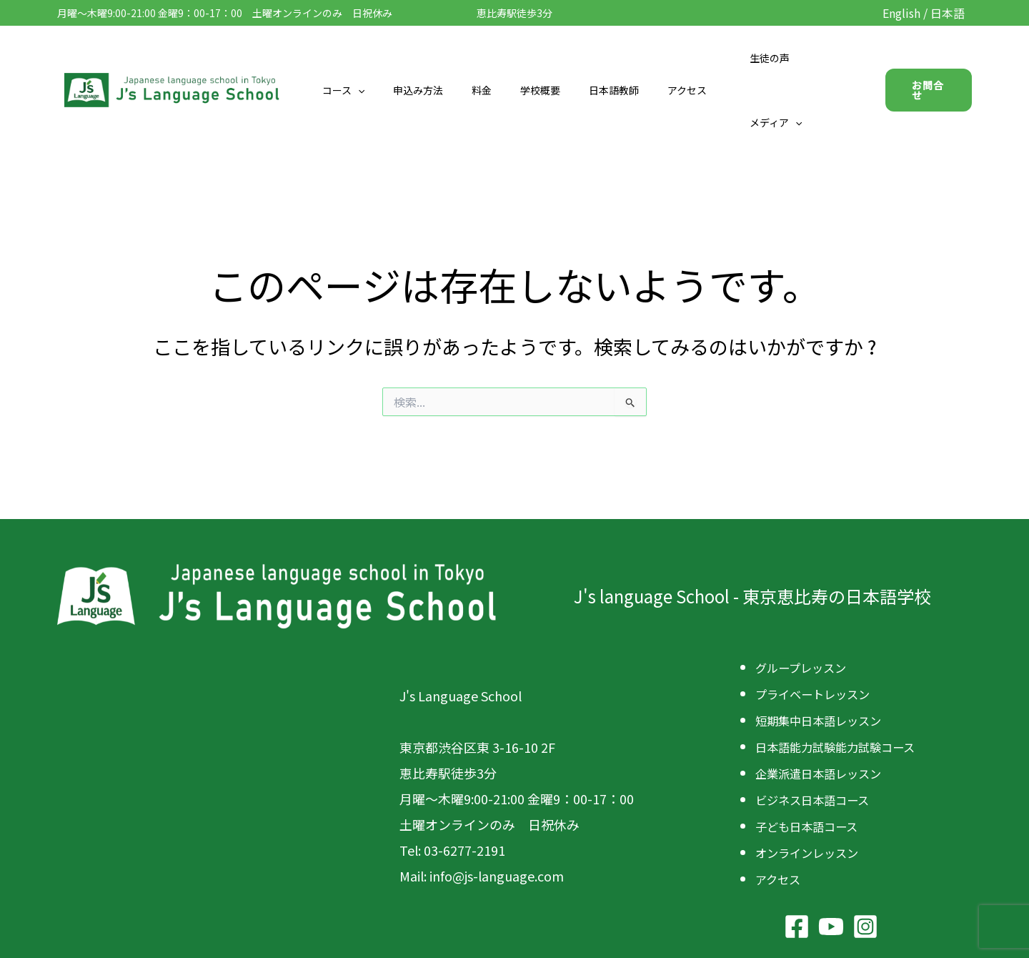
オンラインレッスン (813, 783)
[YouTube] (831, 856)
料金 (486, 58)
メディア (806, 58)
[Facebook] (797, 856)
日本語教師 (601, 58)
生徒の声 (740, 58)
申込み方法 (431, 58)
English (901, 12)
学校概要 (536, 58)
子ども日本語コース (812, 757)
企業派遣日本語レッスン (826, 705)
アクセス (665, 58)
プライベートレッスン (819, 628)
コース (365, 58)
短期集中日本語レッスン (826, 654)
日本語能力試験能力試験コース (845, 680)
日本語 (947, 12)
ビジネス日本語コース (819, 731)
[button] (379, 58)
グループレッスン (806, 602)
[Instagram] (865, 856)
